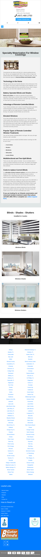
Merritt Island (10, 420)
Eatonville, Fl (11, 380)
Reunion (11, 448)
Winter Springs (30, 472)
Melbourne (30, 418)
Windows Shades (20, 279)
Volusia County (30, 462)
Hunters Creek (30, 399)
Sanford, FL (11, 451)
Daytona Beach (30, 373)
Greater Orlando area (23, 19)
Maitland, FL (11, 415)
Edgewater (30, 380)
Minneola (10, 422)
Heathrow (10, 396)
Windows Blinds (20, 247)
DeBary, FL (11, 375)
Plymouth (30, 441)
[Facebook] (4, 542)
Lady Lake (10, 403)
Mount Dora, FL (11, 425)
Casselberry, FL (11, 364)
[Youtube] (7, 545)
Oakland (11, 427)
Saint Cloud (30, 448)
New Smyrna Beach (30, 425)
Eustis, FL (30, 382)
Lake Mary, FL (10, 408)
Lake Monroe (30, 408)
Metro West (30, 420)
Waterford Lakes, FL (11, 465)
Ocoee (30, 427)
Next (36, 331)
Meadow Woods (11, 418)
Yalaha (10, 474)
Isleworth (10, 401)
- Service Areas (5, 490)
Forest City (30, 387)
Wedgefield (30, 465)
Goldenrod (30, 389)
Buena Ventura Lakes (30, 361)
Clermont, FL (10, 368)
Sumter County (10, 455)
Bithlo (10, 359)
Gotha (10, 392)
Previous (3, 331)
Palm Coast (11, 439)
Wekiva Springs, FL (11, 467)
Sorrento (11, 453)
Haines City (30, 394)
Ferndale (30, 385)
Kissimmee (30, 401)
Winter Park (11, 472)
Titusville (11, 460)
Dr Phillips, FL (30, 378)
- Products (3, 492)
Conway (30, 371)
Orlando (11, 432)
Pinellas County (30, 439)
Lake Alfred (30, 403)
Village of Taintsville (11, 462)
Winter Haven (30, 469)
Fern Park (10, 385)
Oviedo (11, 436)
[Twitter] (7, 542)
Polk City (30, 443)
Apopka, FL (11, 352)
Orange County (30, 429)
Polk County (11, 443)
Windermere (30, 467)
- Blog (2, 497)
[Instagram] (4, 545)
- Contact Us (4, 499)
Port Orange (11, 446)
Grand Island (30, 392)
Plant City (10, 441)
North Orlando (30, 432)
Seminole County (30, 451)
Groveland (10, 394)
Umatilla (30, 460)
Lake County (30, 406)
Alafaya (11, 349)
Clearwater (30, 366)
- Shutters (3, 495)
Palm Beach (30, 436)
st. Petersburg (30, 453)
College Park (11, 371)
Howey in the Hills (10, 399)
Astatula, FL (30, 352)
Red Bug (30, 446)
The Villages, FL (30, 458)
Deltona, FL (11, 378)
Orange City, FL (11, 429)
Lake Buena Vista (10, 406)
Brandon (30, 359)
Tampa (30, 455)
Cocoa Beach (30, 368)
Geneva (11, 389)
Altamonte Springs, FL (30, 349)
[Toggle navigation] (2, 26)
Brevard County (11, 361)
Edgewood (10, 382)
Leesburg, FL (10, 413)
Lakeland (30, 411)
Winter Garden (10, 469)
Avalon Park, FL (30, 354)
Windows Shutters (20, 310)
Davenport (10, 373)
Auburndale (11, 354)
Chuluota (10, 366)
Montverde (30, 422)
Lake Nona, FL (10, 411)
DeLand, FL (30, 375)
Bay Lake (10, 356)
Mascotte (30, 415)
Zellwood (30, 474)
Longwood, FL (30, 413)
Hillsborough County (30, 396)
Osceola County (30, 434)
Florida (10, 387)
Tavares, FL (11, 458)
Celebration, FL (30, 364)
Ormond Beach (10, 434)
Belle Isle (30, 356)
